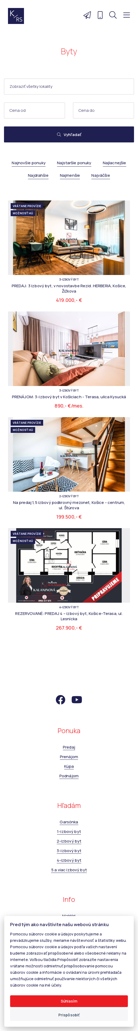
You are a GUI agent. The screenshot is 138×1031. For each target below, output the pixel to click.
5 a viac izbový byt (69, 870)
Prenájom (69, 756)
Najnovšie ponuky (28, 163)
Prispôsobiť (69, 1015)
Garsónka (69, 822)
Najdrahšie (38, 175)
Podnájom (69, 776)
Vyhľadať (69, 134)
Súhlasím (69, 1001)
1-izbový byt (69, 831)
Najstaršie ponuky (74, 163)
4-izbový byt (69, 860)
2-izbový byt (69, 841)
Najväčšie (100, 175)
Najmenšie (70, 175)
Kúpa (69, 766)
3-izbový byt (69, 850)
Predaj (69, 747)
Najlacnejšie (114, 163)
